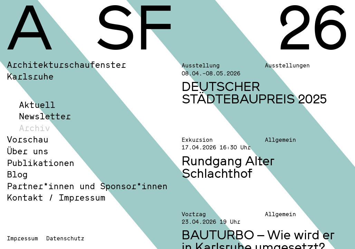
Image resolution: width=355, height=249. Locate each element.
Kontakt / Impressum (56, 197)
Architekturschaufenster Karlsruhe (66, 70)
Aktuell (37, 105)
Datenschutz (65, 238)
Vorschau (27, 139)
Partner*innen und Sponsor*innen (87, 186)
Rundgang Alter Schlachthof (228, 167)
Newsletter (45, 116)
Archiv (34, 128)
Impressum (22, 238)
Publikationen (40, 163)
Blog (17, 174)
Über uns (27, 151)
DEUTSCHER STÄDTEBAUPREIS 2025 (254, 92)
